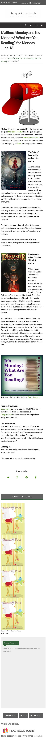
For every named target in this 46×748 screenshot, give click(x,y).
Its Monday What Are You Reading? (21, 58)
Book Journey (33, 397)
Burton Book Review (30, 137)
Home (23, 715)
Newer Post (10, 715)
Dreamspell (5, 409)
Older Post (36, 715)
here (19, 143)
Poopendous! (6, 414)
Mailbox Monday (15, 132)
